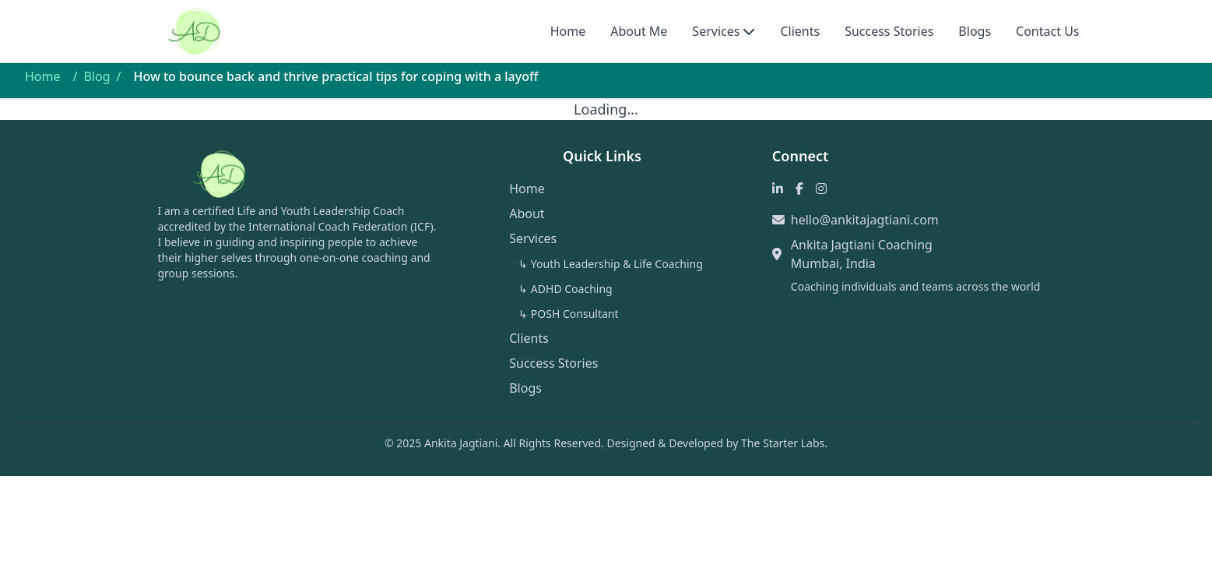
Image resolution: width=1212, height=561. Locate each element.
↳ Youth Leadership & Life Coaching (610, 263)
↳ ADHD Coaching (565, 288)
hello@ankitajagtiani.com (865, 219)
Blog (96, 76)
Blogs (974, 31)
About (526, 213)
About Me (638, 31)
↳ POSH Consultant (568, 313)
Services (715, 31)
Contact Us (1047, 31)
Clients (800, 31)
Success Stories (889, 31)
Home (568, 31)
